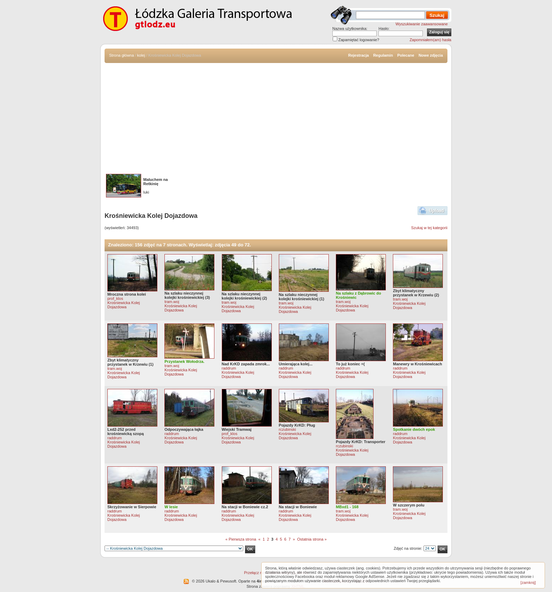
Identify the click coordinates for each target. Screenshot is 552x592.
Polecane (405, 55)
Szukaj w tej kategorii (429, 228)
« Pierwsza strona (240, 539)
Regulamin (383, 55)
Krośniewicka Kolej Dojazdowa (123, 305)
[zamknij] (528, 582)
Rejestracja (358, 55)
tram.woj (171, 302)
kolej (141, 55)
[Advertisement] (276, 116)
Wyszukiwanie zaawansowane (422, 24)
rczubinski (287, 429)
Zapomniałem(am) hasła (430, 40)
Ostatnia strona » (312, 539)
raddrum (229, 368)
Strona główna (121, 55)
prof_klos (115, 298)
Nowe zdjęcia (431, 55)
